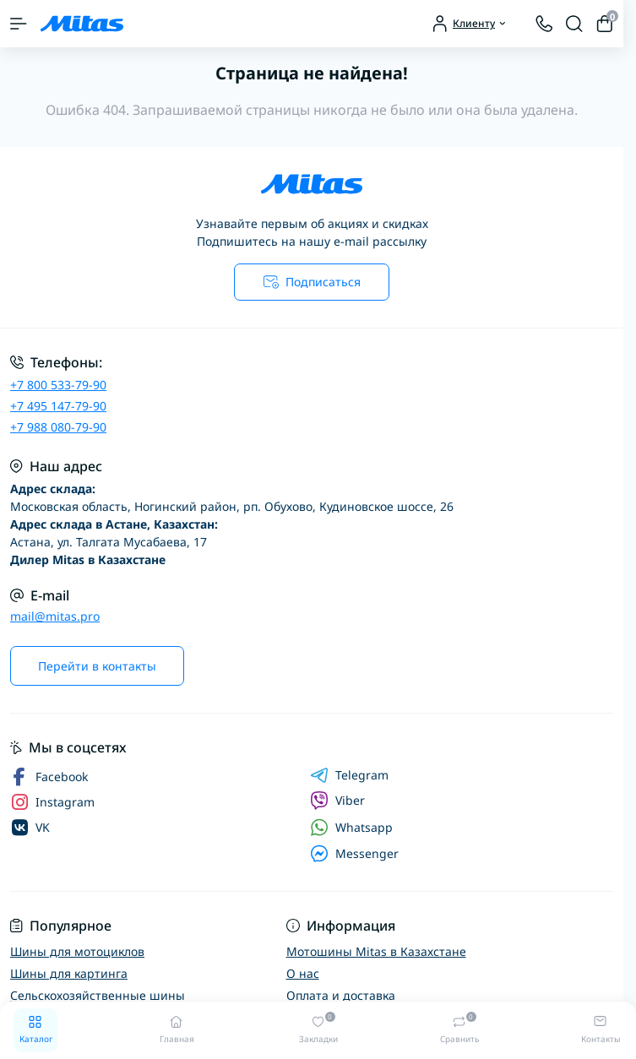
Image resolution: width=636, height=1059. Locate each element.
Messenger (354, 853)
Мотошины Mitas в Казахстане (376, 951)
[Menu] (18, 24)
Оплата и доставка (340, 995)
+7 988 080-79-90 (58, 427)
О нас (302, 973)
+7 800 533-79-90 (58, 385)
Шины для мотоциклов (77, 951)
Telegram (349, 775)
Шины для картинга (69, 973)
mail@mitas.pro (55, 616)
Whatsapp (351, 827)
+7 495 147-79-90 (58, 406)
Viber (337, 800)
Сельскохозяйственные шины (97, 995)
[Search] (574, 23)
